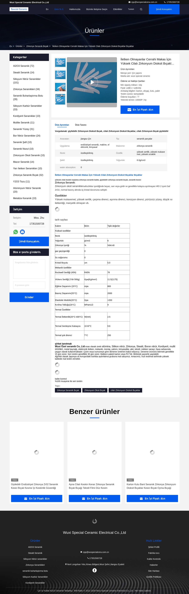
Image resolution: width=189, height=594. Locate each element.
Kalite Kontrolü (154, 559)
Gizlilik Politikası (153, 577)
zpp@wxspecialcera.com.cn (143, 2)
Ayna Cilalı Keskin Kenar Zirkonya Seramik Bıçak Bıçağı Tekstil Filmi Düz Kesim (149, 486)
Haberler (154, 565)
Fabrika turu (153, 553)
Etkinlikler (117, 9)
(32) (28, 175)
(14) (23, 72)
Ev (47, 9)
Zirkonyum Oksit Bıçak (94, 390)
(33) (27, 108)
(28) (28, 97)
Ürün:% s (58, 9)
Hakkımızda (74, 9)
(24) (26, 135)
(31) (23, 129)
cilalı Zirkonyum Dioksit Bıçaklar (125, 390)
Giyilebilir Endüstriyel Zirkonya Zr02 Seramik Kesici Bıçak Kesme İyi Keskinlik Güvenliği (92, 486)
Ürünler (19, 46)
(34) (26, 89)
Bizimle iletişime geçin (96, 9)
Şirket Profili (153, 547)
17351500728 (171, 2)
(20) (27, 190)
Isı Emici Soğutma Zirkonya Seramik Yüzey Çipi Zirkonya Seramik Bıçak (36, 486)
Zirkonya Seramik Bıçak (37, 46)
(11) (23, 122)
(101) (27, 81)
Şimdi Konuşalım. (164, 9)
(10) (26, 116)
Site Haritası (153, 571)
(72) (23, 66)
